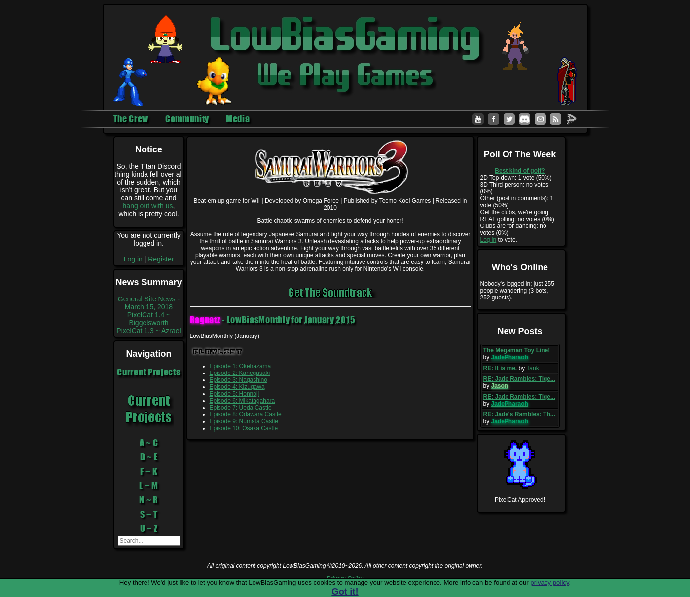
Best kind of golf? (520, 170)
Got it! (344, 591)
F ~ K (149, 471)
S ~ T (149, 514)
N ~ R (148, 499)
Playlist (218, 351)
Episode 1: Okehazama (240, 366)
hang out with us (148, 206)
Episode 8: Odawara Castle (246, 414)
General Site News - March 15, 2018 (149, 303)
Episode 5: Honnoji (234, 393)
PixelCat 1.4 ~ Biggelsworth (149, 319)
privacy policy (549, 582)
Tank (532, 368)
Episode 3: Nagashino (238, 379)
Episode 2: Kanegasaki (240, 373)
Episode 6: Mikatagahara (242, 400)
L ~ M (148, 485)
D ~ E (149, 456)
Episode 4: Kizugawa (237, 386)
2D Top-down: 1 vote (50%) (516, 177)
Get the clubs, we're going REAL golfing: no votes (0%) (517, 216)
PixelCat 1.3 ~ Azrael (148, 331)
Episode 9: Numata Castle (244, 421)
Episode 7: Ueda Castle (241, 407)
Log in (133, 259)
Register (161, 259)
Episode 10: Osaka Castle (244, 428)
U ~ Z (149, 528)
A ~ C (149, 442)
